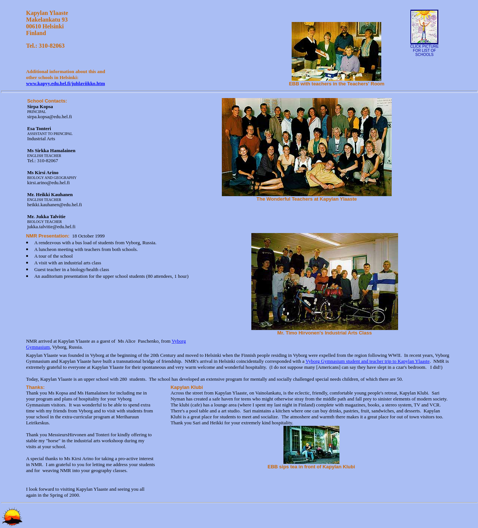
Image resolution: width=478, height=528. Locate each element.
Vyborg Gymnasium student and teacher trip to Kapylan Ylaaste (367, 361)
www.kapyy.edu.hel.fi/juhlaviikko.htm (65, 83)
